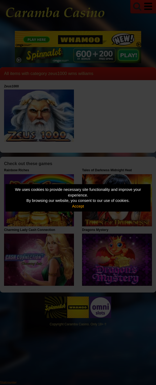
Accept (78, 206)
